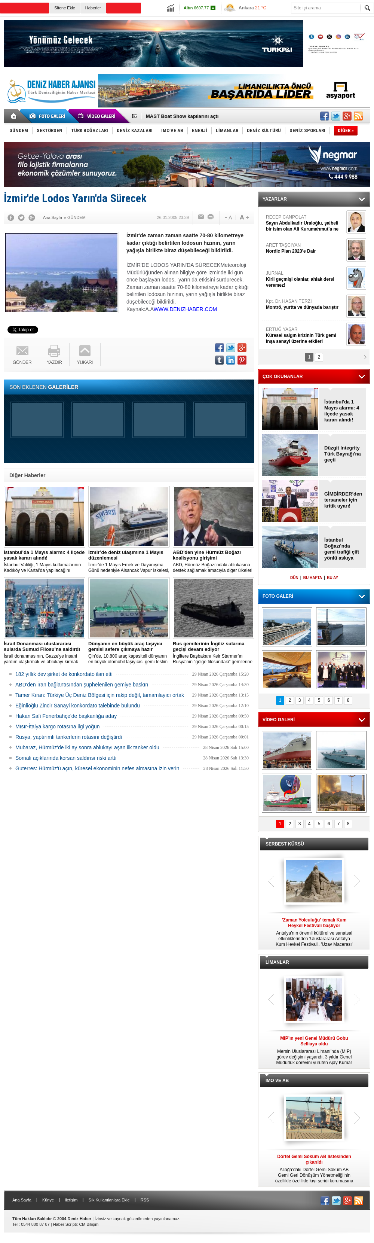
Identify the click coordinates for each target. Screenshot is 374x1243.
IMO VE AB (277, 1080)
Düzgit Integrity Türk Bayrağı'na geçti (342, 454)
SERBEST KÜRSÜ (285, 844)
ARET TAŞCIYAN (305, 248)
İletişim (71, 1200)
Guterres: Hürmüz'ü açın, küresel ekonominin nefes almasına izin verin (97, 768)
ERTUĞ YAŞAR (305, 335)
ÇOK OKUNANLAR (283, 376)
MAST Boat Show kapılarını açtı (182, 116)
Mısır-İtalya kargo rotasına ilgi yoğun (57, 726)
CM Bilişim (88, 1224)
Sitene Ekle (64, 8)
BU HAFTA (312, 578)
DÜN (294, 578)
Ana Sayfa (21, 1200)
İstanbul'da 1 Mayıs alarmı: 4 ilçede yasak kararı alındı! (341, 411)
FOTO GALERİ (278, 596)
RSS (145, 1200)
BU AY (332, 578)
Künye (48, 1200)
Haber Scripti (65, 1224)
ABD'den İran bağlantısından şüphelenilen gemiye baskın (81, 685)
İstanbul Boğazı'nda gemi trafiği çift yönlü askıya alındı (341, 549)
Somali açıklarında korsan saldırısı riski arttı (66, 758)
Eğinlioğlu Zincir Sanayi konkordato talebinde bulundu (77, 706)
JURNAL (305, 279)
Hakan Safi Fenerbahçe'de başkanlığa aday (66, 716)
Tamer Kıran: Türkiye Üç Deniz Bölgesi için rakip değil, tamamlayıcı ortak (99, 695)
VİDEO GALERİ (279, 719)
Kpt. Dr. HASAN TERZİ (305, 304)
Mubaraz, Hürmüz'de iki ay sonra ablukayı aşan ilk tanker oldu (87, 747)
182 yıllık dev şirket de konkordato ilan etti (64, 674)
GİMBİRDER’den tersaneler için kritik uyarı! (343, 500)
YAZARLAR (275, 199)
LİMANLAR (277, 962)
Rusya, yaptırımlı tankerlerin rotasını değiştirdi (68, 737)
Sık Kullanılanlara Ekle (109, 1200)
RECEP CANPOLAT (305, 223)
